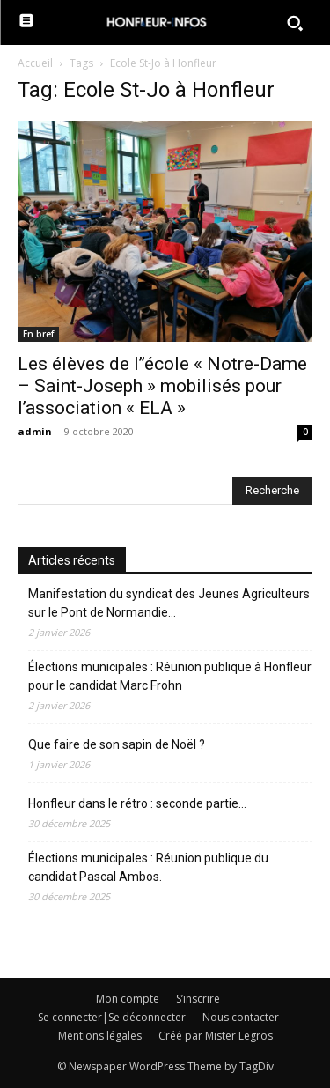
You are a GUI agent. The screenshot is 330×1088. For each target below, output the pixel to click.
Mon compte (127, 998)
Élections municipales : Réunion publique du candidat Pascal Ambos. (148, 867)
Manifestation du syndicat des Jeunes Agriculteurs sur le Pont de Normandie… (169, 603)
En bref (38, 334)
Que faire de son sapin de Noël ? (116, 744)
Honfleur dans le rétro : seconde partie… (137, 803)
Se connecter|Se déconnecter (112, 1017)
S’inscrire (198, 998)
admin (35, 431)
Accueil (35, 63)
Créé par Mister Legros (215, 1035)
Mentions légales (100, 1035)
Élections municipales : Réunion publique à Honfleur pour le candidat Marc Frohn (170, 676)
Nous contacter (240, 1017)
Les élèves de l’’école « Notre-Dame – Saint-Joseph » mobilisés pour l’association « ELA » (162, 385)
